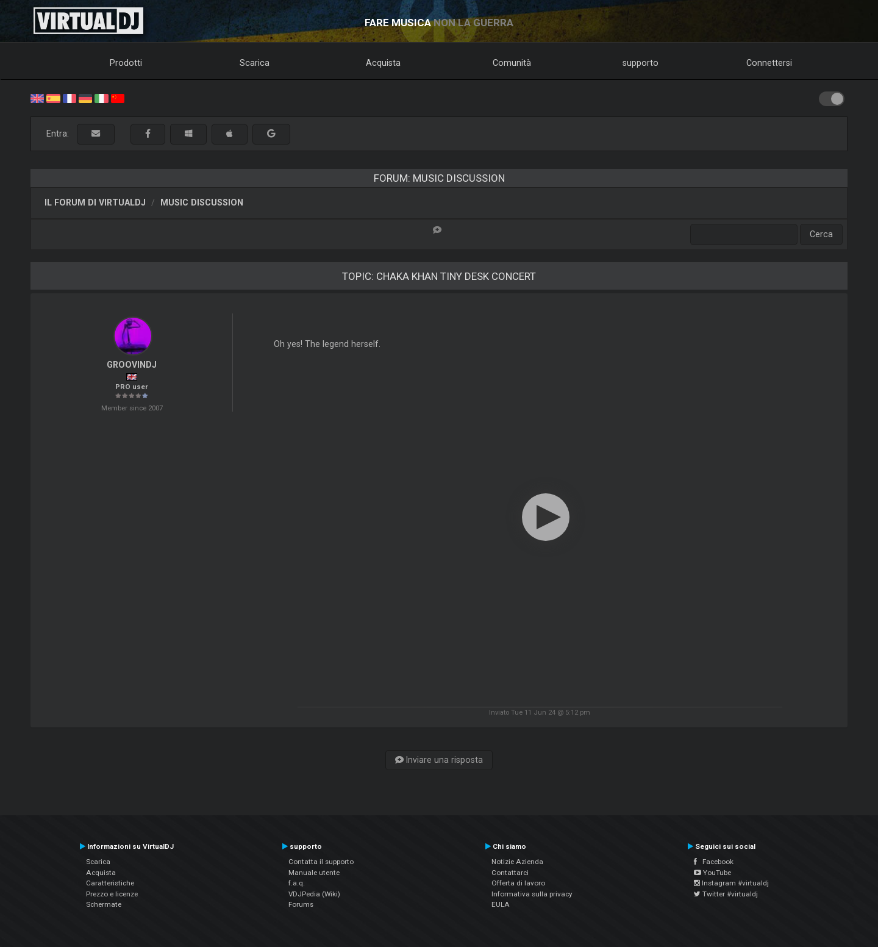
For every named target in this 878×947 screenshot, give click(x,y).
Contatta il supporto (321, 861)
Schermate (103, 904)
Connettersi (769, 63)
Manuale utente (314, 872)
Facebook (713, 861)
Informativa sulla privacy (532, 894)
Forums (300, 904)
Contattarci (510, 872)
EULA (500, 904)
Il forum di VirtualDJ (95, 202)
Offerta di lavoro (518, 883)
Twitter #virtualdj (726, 894)
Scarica (254, 63)
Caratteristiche (110, 883)
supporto (641, 63)
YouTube (712, 872)
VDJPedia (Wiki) (314, 894)
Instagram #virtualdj (731, 883)
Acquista (383, 63)
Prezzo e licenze (112, 894)
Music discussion (201, 202)
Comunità (512, 63)
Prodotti (126, 63)
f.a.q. (296, 883)
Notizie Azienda (517, 861)
